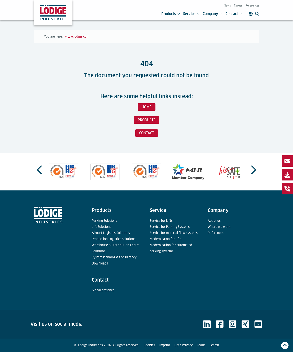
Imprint (164, 345)
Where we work (219, 227)
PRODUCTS (146, 120)
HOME (147, 107)
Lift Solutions (101, 227)
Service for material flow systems (174, 233)
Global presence (103, 290)
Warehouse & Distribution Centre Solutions (115, 248)
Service (191, 14)
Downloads (100, 263)
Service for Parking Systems (170, 227)
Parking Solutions (104, 221)
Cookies (149, 345)
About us (214, 221)
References (252, 5)
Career (238, 5)
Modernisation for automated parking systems (171, 248)
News (227, 5)
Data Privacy (183, 345)
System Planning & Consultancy (114, 257)
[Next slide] (253, 170)
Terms (201, 345)
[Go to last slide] (40, 170)
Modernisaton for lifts (165, 239)
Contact (233, 14)
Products (170, 14)
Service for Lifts (161, 221)
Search (214, 345)
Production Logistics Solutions (113, 239)
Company (212, 14)
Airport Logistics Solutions (111, 233)
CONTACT (146, 133)
